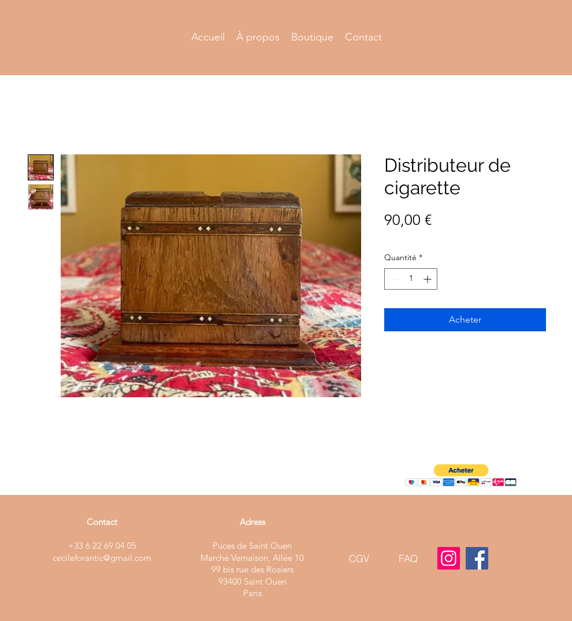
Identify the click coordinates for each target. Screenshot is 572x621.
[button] (461, 475)
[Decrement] (393, 279)
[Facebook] (477, 558)
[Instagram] (448, 558)
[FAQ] (408, 558)
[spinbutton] (410, 279)
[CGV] (359, 558)
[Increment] (428, 279)
